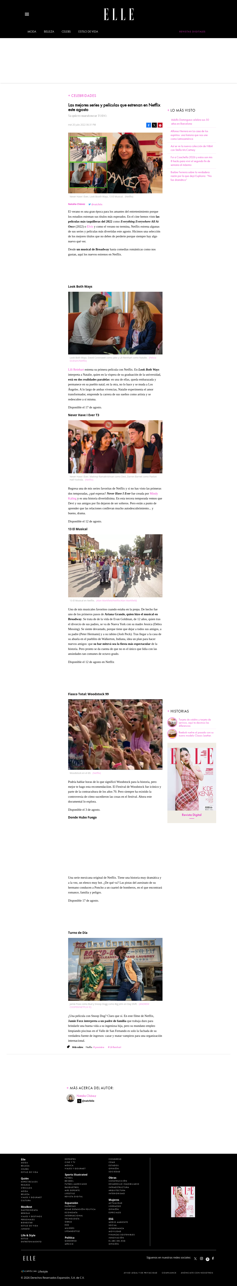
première (99, 1047)
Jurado (25, 1229)
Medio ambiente (118, 1222)
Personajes (28, 1219)
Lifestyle (70, 1193)
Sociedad (114, 1172)
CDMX (112, 1162)
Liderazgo (115, 1206)
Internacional (74, 1215)
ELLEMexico (195, 1258)
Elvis (90, 226)
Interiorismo (117, 1193)
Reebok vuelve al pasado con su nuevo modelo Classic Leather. (196, 734)
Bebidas (25, 1213)
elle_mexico (204, 1258)
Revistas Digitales (192, 31)
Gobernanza (116, 1228)
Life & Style (28, 1235)
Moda (31, 31)
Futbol (69, 1178)
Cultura (26, 1200)
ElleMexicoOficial (215, 1258)
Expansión (71, 1203)
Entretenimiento (31, 1242)
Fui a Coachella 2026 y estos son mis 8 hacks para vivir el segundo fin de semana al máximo (191, 161)
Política (69, 1237)
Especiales (115, 1212)
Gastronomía (29, 1210)
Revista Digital (192, 815)
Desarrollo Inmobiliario (124, 1184)
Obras (68, 1222)
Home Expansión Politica (80, 1209)
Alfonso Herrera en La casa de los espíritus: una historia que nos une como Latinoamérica (189, 135)
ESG (67, 1225)
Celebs (66, 31)
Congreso (115, 1159)
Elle (23, 1159)
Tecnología (72, 1219)
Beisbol (69, 1181)
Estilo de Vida (29, 1226)
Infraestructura (119, 1187)
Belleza (49, 31)
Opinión (114, 1168)
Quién (25, 1178)
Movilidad (115, 1231)
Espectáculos (29, 1182)
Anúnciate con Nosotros (197, 1273)
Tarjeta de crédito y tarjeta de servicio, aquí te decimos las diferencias (195, 722)
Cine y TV (70, 1162)
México (69, 1244)
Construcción (118, 1181)
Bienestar (27, 1222)
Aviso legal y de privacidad (140, 1273)
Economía (71, 1212)
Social (113, 1225)
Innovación (116, 1238)
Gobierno (71, 1241)
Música (69, 1165)
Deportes (70, 1159)
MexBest (26, 1207)
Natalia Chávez (86, 1096)
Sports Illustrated (76, 1174)
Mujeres (69, 1228)
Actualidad (115, 1203)
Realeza (25, 1185)
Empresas (70, 1206)
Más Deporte (72, 1190)
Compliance (169, 1273)
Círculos (26, 1188)
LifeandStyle (72, 1231)
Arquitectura (117, 1190)
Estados (114, 1165)
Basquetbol (72, 1187)
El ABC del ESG (117, 1241)
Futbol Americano (76, 1184)
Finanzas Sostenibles (122, 1235)
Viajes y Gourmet (31, 1197)
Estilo (24, 1238)
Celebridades (83, 95)
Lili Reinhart (76, 369)
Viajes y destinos (31, 1216)
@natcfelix (96, 204)
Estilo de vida (88, 31)
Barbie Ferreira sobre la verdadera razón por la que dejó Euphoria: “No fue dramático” (191, 176)
